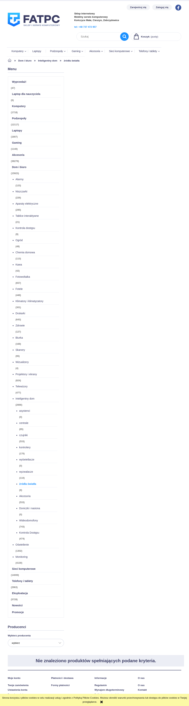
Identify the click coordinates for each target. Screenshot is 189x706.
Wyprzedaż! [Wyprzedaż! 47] (19, 82)
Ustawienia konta (17, 690)
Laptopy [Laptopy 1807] (17, 131)
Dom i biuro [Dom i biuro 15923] (19, 167)
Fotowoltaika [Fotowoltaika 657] (23, 277)
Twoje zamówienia (18, 685)
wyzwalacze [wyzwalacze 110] (26, 472)
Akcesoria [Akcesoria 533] (24, 496)
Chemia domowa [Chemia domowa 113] (25, 252)
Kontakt (142, 690)
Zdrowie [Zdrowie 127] (20, 326)
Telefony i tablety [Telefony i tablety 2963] (22, 581)
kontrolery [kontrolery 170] (24, 447)
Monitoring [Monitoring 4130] (22, 557)
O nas (141, 685)
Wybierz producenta (19, 636)
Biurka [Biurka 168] (19, 338)
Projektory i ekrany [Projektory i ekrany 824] (26, 374)
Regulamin (100, 685)
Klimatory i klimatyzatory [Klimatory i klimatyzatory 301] (29, 301)
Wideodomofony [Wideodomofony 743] (28, 521)
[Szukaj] (124, 36)
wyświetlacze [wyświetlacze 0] (26, 460)
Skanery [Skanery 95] (20, 350)
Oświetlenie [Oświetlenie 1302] (22, 545)
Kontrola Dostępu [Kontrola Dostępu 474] (29, 533)
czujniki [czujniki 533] (23, 435)
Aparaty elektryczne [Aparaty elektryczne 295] (27, 204)
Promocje (18, 612)
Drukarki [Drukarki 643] (20, 313)
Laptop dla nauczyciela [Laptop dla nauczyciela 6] (26, 94)
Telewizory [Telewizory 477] (22, 386)
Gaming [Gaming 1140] (17, 143)
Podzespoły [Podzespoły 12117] (19, 118)
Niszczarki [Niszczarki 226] (21, 192)
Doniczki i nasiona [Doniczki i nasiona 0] (29, 508)
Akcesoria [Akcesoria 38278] (18, 155)
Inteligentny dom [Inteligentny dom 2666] (25, 399)
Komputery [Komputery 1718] (19, 106)
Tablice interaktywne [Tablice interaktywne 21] (27, 216)
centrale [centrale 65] (23, 423)
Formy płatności (60, 685)
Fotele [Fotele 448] (19, 289)
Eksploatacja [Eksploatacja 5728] (20, 593)
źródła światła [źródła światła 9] (27, 484)
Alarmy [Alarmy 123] (20, 179)
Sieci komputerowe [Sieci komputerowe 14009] (24, 569)
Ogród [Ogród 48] (19, 240)
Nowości (17, 605)
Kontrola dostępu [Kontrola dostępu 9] (25, 228)
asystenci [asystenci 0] (24, 411)
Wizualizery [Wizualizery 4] (22, 362)
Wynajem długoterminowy (109, 690)
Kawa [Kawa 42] (19, 265)
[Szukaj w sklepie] (99, 36)
